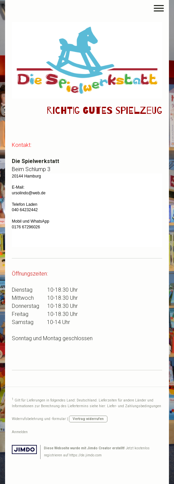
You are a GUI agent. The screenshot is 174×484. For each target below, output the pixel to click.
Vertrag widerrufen (88, 419)
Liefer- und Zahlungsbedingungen (134, 406)
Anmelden (20, 432)
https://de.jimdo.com (85, 455)
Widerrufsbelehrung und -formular (39, 419)
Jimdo (24, 449)
